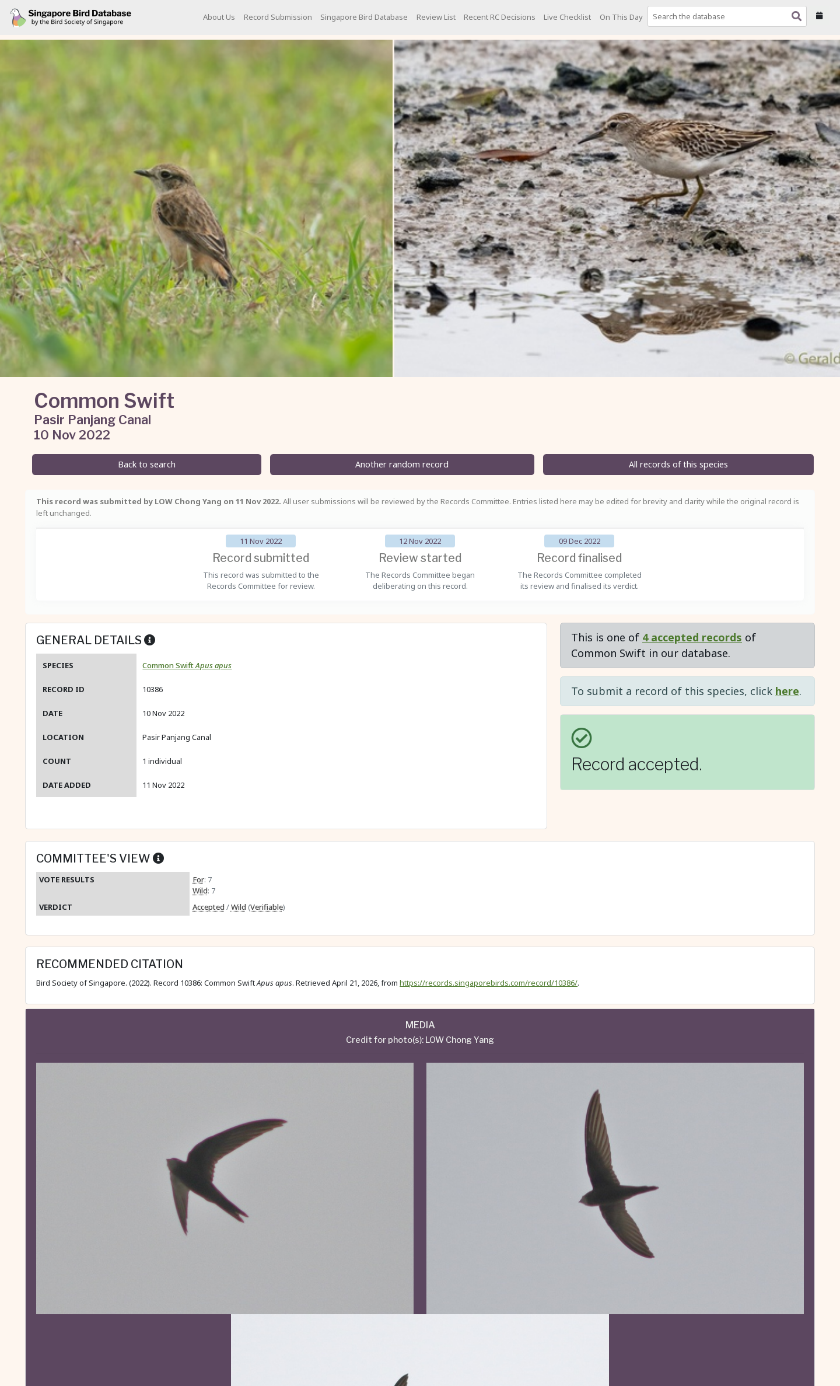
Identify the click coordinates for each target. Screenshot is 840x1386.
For (198, 879)
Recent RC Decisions (500, 17)
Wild (200, 890)
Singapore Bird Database (364, 17)
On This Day (621, 17)
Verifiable (266, 907)
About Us (219, 17)
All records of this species (678, 464)
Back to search (147, 464)
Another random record (402, 464)
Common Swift (187, 665)
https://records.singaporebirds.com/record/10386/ (489, 982)
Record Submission (278, 17)
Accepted (208, 907)
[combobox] (729, 16)
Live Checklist (567, 17)
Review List (436, 17)
